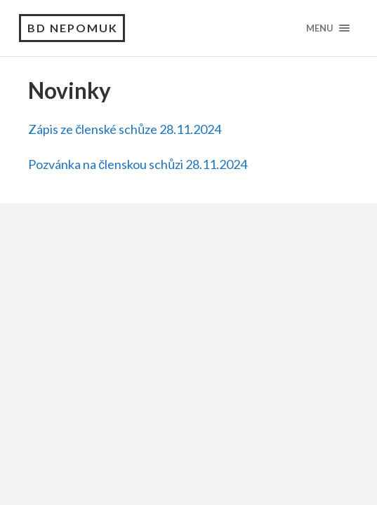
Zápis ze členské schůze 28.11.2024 (124, 129)
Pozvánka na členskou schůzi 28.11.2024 (137, 164)
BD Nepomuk (72, 27)
